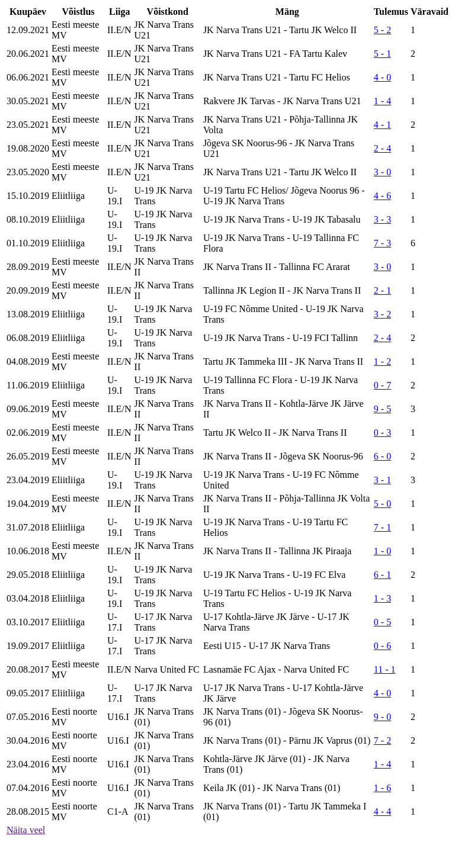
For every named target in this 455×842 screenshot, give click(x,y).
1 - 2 (382, 361)
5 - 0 (382, 504)
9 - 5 (382, 409)
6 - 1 (382, 575)
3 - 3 (382, 219)
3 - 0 (382, 172)
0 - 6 (382, 646)
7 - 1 (382, 527)
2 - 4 (382, 148)
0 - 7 (382, 385)
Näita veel (26, 830)
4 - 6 (382, 196)
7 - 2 (382, 740)
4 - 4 (382, 811)
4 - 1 (382, 125)
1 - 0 (382, 551)
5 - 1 (382, 54)
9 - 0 (382, 717)
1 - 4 (382, 101)
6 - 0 (382, 456)
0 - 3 (382, 433)
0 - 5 (382, 622)
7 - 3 (382, 243)
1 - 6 (382, 788)
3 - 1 (382, 480)
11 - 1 (385, 669)
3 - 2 (382, 314)
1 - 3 (382, 598)
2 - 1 (382, 290)
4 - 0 (382, 77)
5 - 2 (382, 30)
